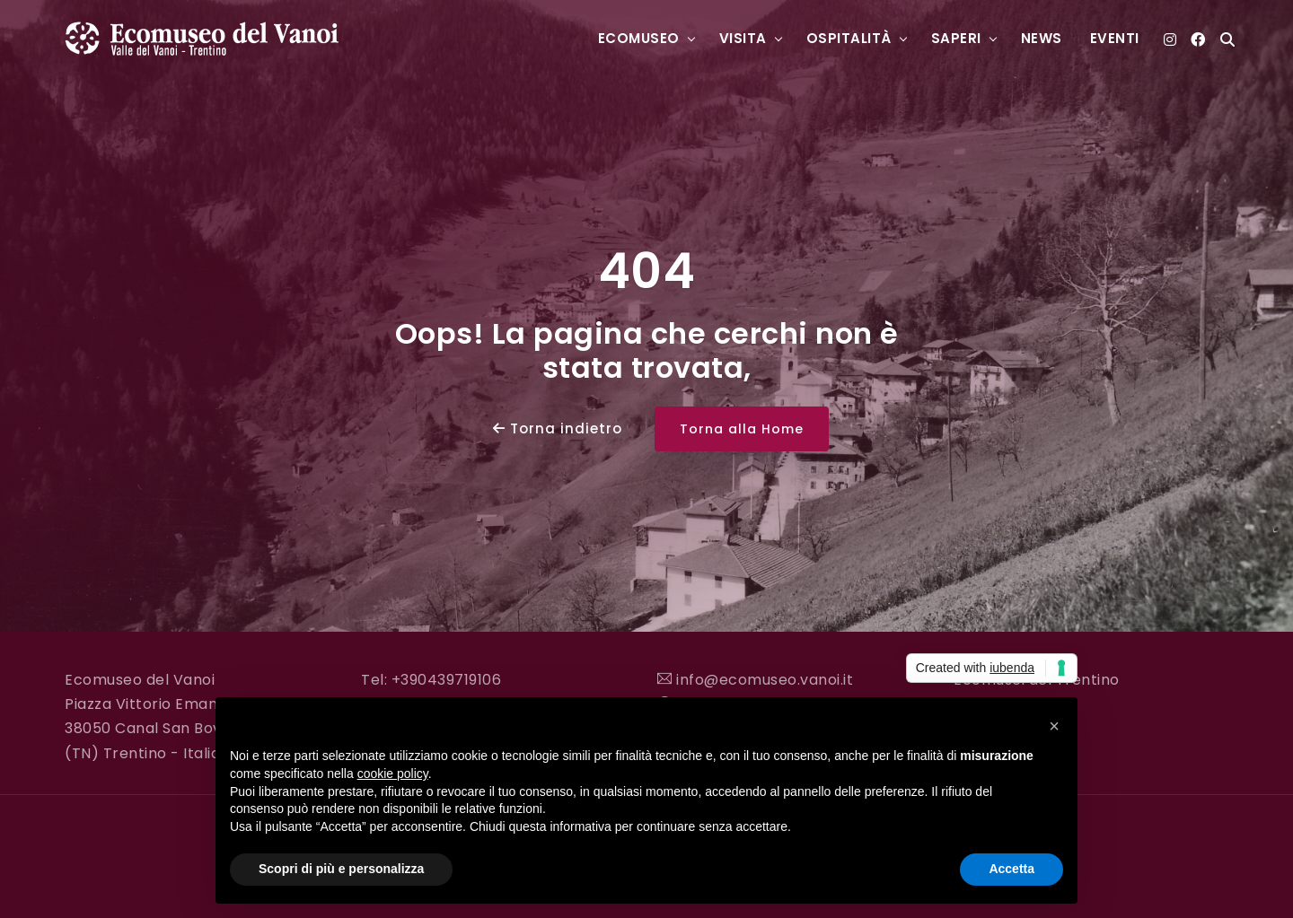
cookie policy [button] (392, 773)
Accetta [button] (1011, 868)
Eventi (1114, 38)
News (1041, 38)
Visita (743, 38)
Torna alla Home (742, 429)
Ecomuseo (639, 38)
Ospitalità (849, 38)
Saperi (956, 38)
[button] (1054, 726)
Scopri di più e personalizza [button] (341, 868)
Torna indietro (557, 428)
